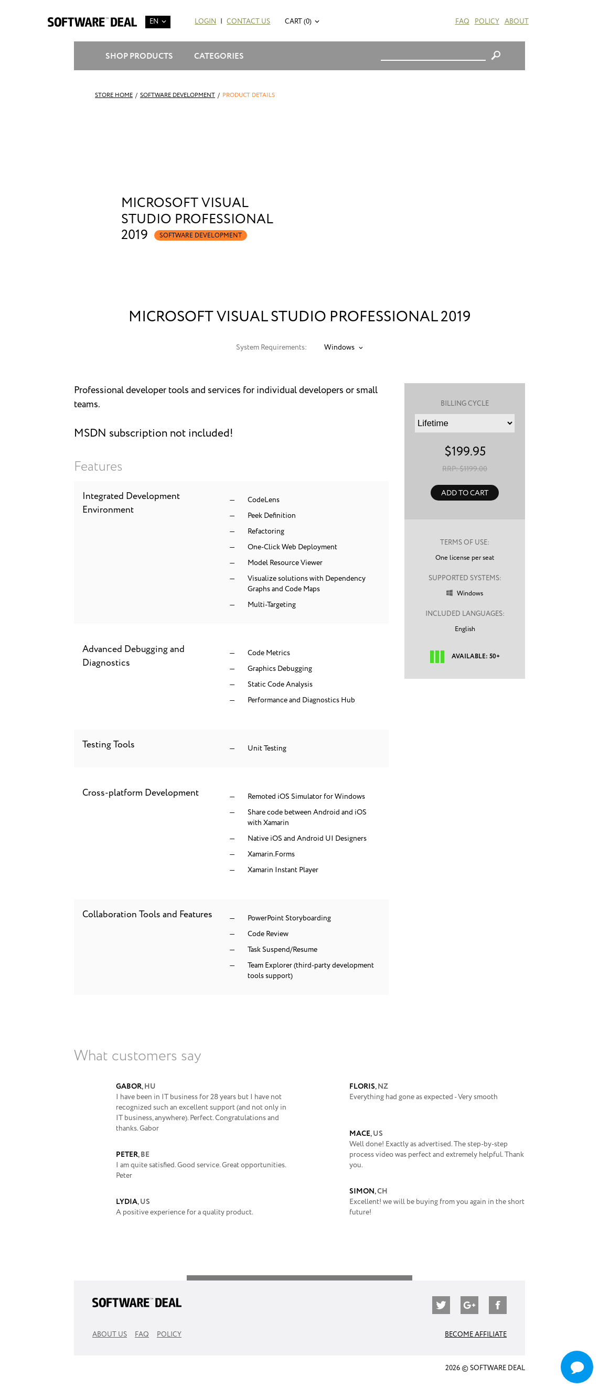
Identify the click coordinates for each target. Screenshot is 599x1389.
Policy (487, 22)
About (517, 22)
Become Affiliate (476, 1335)
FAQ (462, 22)
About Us (109, 1335)
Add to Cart (464, 493)
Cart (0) (298, 22)
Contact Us (248, 22)
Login (205, 22)
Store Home (114, 95)
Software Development (177, 95)
